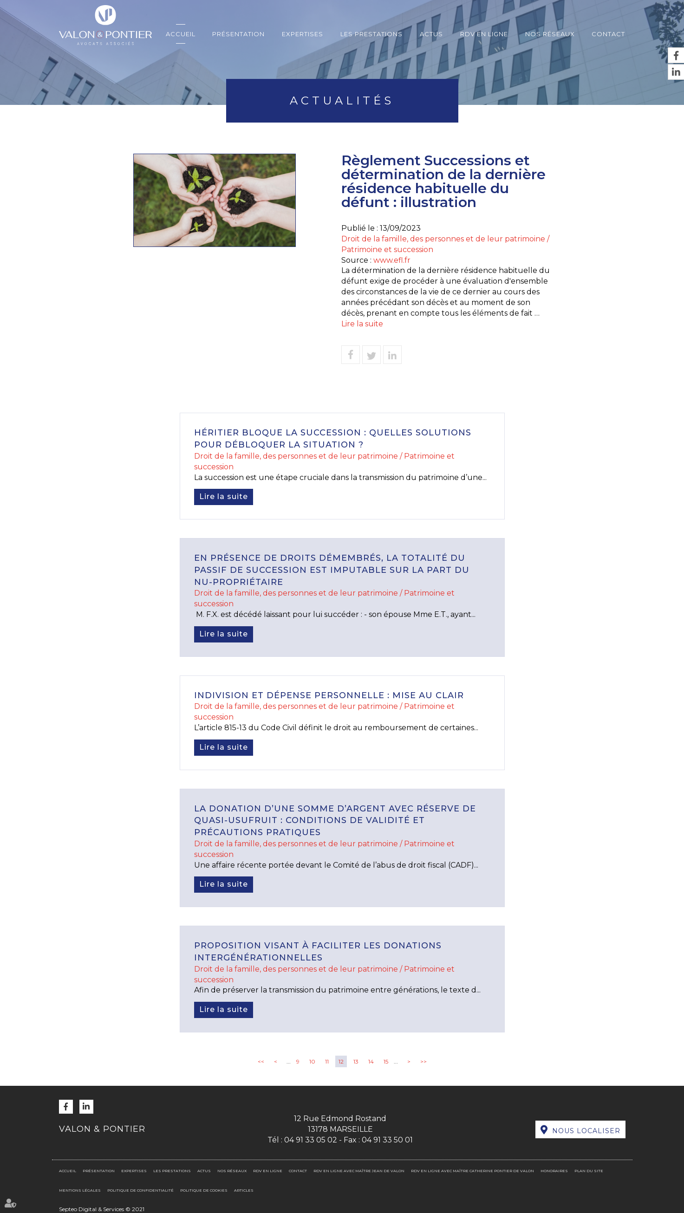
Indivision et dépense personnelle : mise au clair (329, 695)
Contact (608, 34)
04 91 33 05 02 (310, 1139)
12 (341, 1061)
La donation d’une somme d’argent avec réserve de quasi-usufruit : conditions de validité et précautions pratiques (335, 820)
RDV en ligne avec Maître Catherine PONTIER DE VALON (472, 1170)
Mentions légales (80, 1190)
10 (312, 1061)
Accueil (180, 34)
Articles (244, 1190)
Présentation (238, 34)
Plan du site (588, 1170)
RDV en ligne (484, 34)
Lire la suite (362, 323)
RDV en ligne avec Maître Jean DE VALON (358, 1170)
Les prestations (371, 34)
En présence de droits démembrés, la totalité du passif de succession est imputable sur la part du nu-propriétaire (331, 570)
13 (355, 1061)
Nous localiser (586, 1131)
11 (327, 1061)
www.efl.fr (391, 260)
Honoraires (554, 1170)
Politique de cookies (204, 1190)
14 (371, 1061)
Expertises (302, 34)
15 (386, 1061)
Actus (431, 34)
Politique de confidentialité (140, 1190)
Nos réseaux (550, 34)
